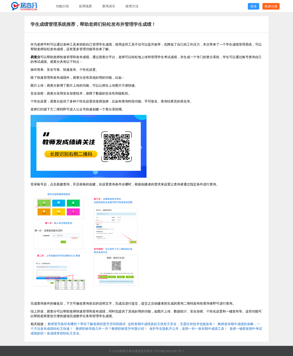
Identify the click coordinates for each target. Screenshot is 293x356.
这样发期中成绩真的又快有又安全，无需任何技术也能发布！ (172, 324)
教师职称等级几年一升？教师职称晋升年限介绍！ (111, 328)
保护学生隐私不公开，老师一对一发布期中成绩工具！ (188, 328)
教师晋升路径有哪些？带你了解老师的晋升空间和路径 (87, 324)
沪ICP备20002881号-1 (169, 351)
